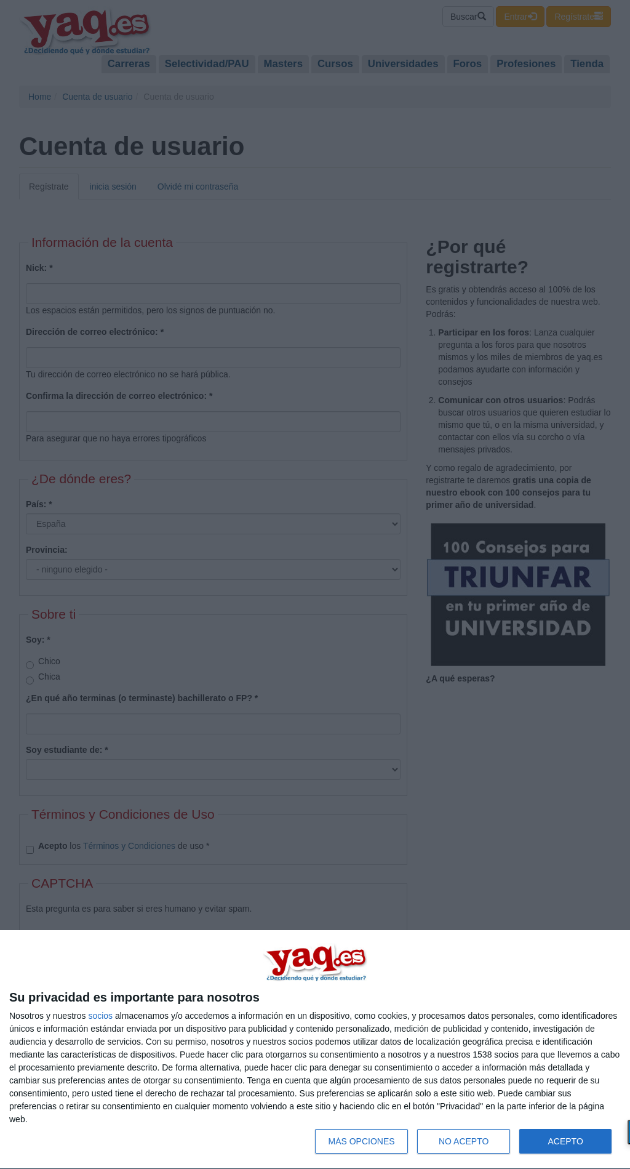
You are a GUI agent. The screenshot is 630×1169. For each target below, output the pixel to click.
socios (100, 1015)
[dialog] (315, 1050)
